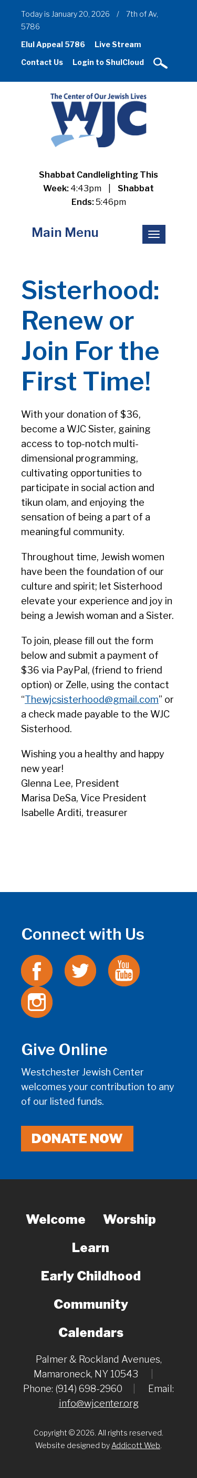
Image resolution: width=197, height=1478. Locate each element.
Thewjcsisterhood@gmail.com (92, 699)
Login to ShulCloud (108, 62)
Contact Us (42, 62)
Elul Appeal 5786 (53, 44)
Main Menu (65, 232)
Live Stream (118, 44)
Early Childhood (91, 1276)
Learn (90, 1247)
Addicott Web (135, 1445)
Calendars (90, 1332)
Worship (129, 1219)
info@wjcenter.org (99, 1403)
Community (91, 1304)
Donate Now (77, 1138)
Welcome (56, 1219)
